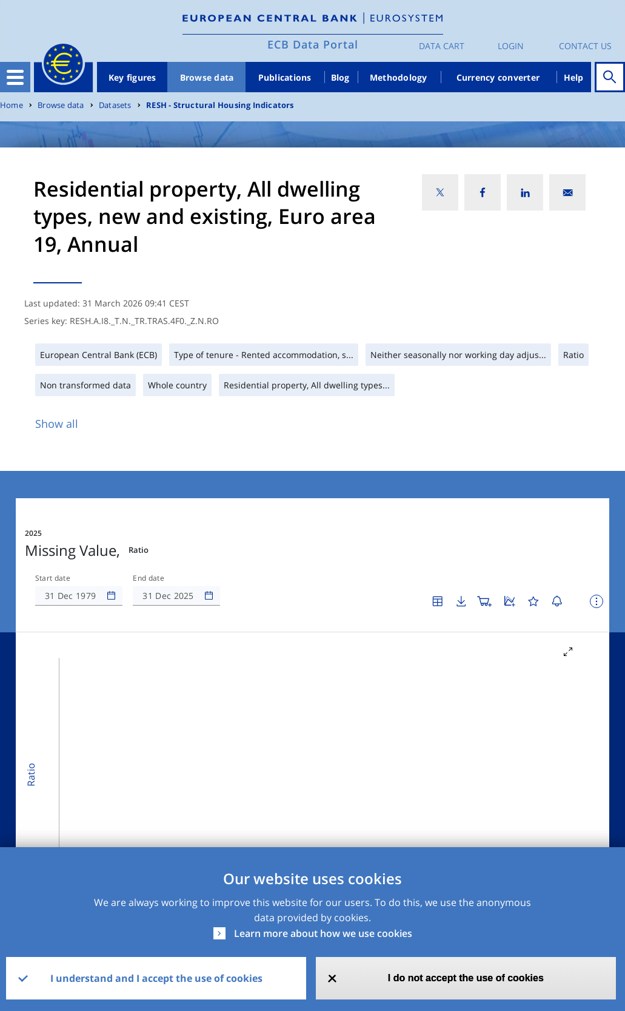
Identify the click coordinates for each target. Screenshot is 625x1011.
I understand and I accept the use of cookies (156, 978)
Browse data (207, 77)
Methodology (398, 77)
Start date (52, 578)
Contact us (585, 46)
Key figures (132, 77)
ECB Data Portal (312, 44)
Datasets (115, 105)
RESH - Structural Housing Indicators (220, 105)
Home (11, 105)
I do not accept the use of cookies (466, 978)
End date (148, 578)
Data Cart (441, 46)
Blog (340, 77)
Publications (285, 77)
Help (574, 77)
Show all (56, 423)
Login (511, 46)
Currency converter (498, 77)
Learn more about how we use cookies (323, 933)
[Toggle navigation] (15, 77)
